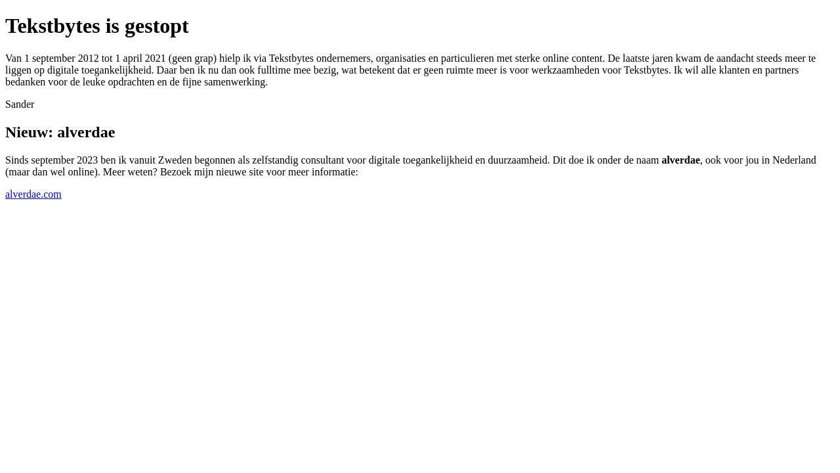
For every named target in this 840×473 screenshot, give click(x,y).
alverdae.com (33, 194)
